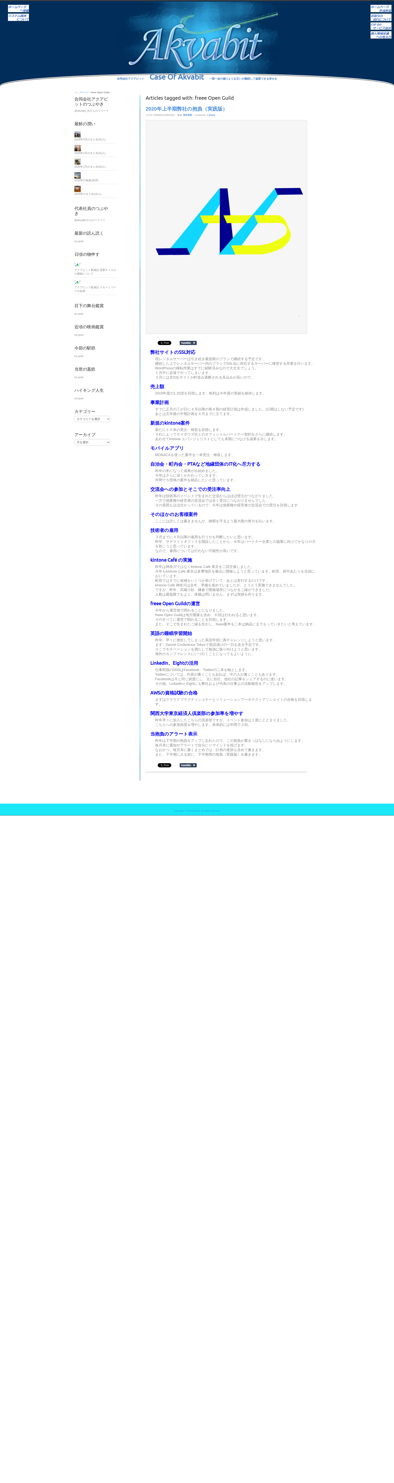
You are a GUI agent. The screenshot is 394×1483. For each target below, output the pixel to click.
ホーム (18, 5)
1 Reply (211, 115)
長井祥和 (187, 115)
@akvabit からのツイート (90, 220)
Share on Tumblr (188, 343)
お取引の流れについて (381, 14)
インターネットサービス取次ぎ (381, 23)
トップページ (81, 92)
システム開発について (18, 14)
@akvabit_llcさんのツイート (91, 110)
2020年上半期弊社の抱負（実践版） (187, 109)
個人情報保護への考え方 (381, 32)
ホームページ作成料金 (381, 5)
